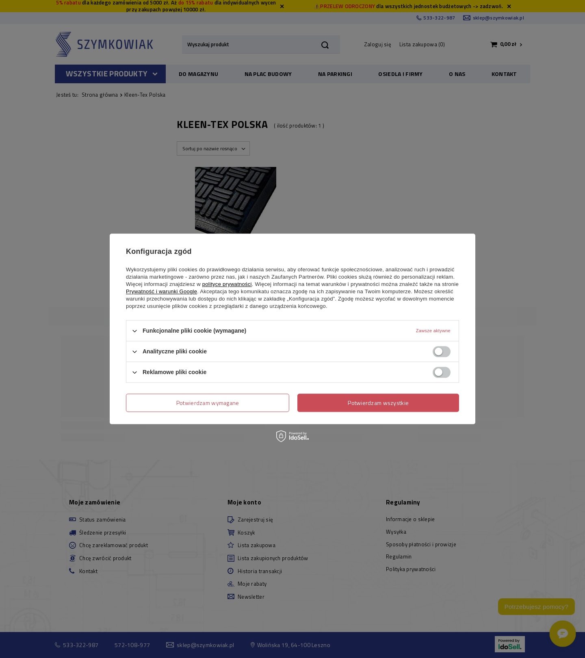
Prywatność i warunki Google (161, 291)
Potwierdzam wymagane (207, 402)
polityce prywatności (227, 284)
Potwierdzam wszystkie (378, 402)
